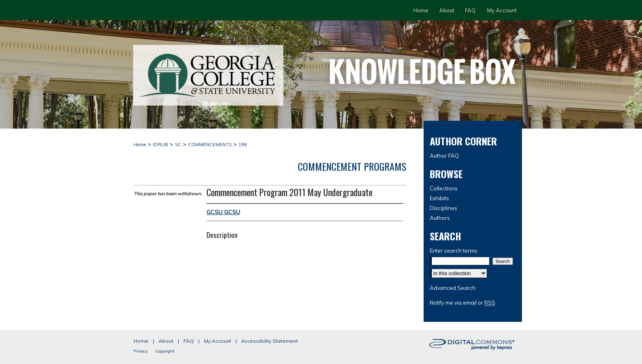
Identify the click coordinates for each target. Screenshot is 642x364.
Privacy (140, 351)
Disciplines (443, 208)
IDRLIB (160, 144)
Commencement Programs (352, 166)
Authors (440, 218)
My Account (217, 341)
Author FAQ (444, 155)
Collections (444, 188)
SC (178, 144)
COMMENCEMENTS (209, 144)
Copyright (165, 351)
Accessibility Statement (269, 341)
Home (140, 144)
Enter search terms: (454, 250)
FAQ (189, 341)
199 (242, 144)
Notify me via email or (462, 302)
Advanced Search (453, 288)
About (166, 341)
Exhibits (439, 198)
